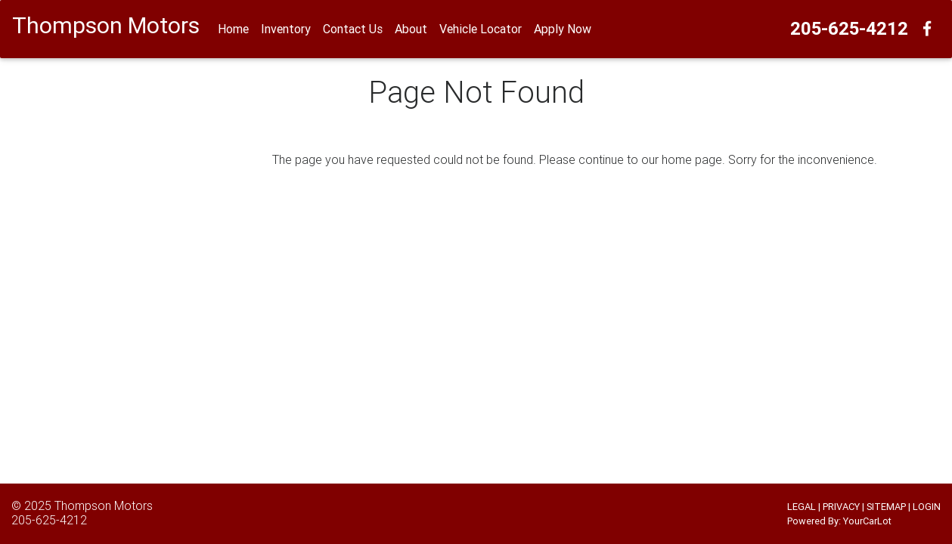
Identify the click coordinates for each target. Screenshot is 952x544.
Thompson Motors (103, 505)
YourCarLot (867, 521)
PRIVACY (841, 506)
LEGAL (801, 506)
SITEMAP (886, 506)
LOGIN (927, 506)
